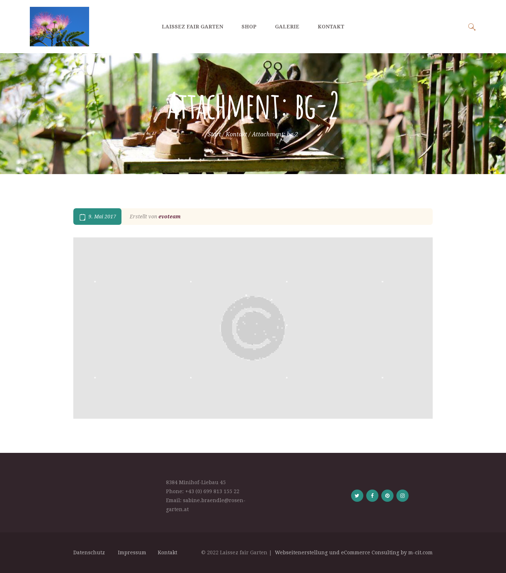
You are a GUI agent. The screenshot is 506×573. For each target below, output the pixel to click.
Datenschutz (90, 552)
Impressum (133, 552)
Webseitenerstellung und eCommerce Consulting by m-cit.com (354, 552)
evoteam (169, 216)
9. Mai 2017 (102, 216)
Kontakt (236, 134)
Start (214, 134)
